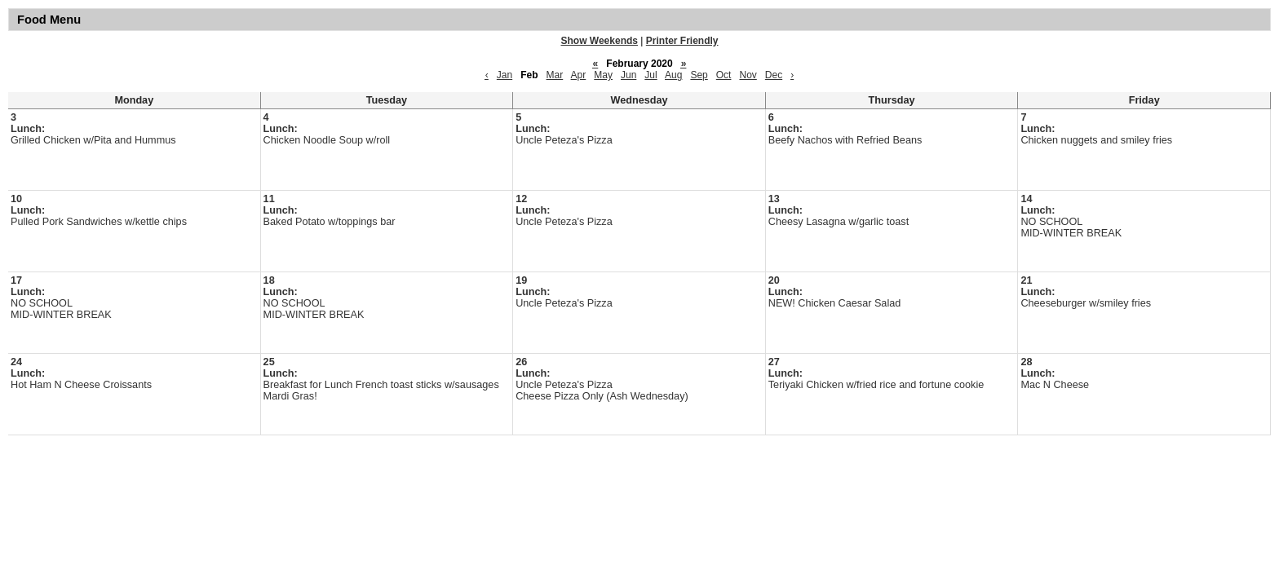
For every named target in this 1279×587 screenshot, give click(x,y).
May (603, 75)
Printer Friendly (682, 40)
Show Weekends (599, 40)
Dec (773, 75)
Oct (724, 75)
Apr (578, 75)
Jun (628, 75)
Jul (650, 75)
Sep (698, 75)
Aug (673, 75)
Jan (504, 75)
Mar (555, 75)
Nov (747, 75)
